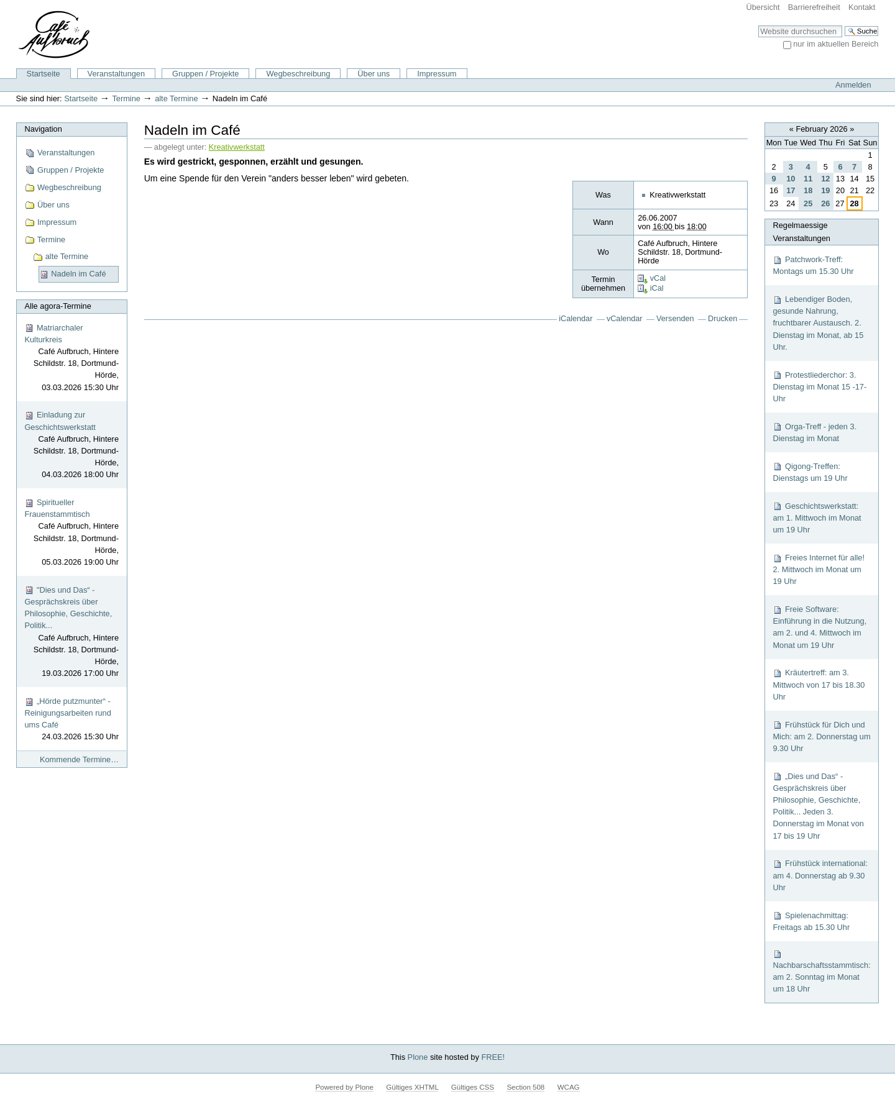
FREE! (493, 1057)
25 (808, 203)
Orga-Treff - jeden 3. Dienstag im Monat (814, 432)
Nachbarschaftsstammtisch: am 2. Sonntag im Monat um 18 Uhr (821, 971)
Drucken (722, 318)
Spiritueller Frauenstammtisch (71, 533)
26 (825, 203)
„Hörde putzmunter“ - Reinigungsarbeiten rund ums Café (71, 719)
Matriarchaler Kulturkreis (71, 358)
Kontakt (861, 7)
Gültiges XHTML (412, 1087)
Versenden (675, 318)
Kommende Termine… (79, 759)
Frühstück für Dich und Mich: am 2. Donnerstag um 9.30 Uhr (821, 736)
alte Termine (176, 98)
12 (825, 178)
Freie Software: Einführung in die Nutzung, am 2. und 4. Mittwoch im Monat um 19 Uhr (819, 627)
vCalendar (625, 318)
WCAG (569, 1087)
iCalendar (575, 318)
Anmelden (853, 84)
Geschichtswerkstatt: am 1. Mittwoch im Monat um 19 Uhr (817, 517)
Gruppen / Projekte (205, 73)
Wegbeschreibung (298, 73)
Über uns (373, 73)
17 (790, 190)
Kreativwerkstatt (237, 147)
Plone (418, 1057)
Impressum (436, 73)
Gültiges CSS (472, 1087)
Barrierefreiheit (814, 7)
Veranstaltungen (116, 73)
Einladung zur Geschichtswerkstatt (71, 445)
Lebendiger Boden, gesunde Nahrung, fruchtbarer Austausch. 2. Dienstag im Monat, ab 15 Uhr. (818, 323)
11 (808, 178)
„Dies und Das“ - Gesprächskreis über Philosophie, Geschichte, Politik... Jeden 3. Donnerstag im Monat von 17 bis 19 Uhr (818, 806)
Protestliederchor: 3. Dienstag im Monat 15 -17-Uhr (819, 386)
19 (825, 190)
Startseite (43, 73)
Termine (126, 98)
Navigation (43, 129)
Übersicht (763, 7)
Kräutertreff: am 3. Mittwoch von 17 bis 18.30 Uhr (819, 684)
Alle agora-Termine (57, 306)
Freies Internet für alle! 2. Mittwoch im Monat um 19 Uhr (819, 569)
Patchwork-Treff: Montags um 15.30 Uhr (813, 265)
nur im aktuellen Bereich (835, 43)
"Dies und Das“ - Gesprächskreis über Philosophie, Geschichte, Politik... (71, 632)
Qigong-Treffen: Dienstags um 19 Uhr (810, 472)
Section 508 (525, 1087)
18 (808, 190)
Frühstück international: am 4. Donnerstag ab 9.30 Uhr (820, 875)
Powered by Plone (344, 1087)
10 (790, 178)
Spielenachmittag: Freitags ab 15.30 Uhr (811, 921)
